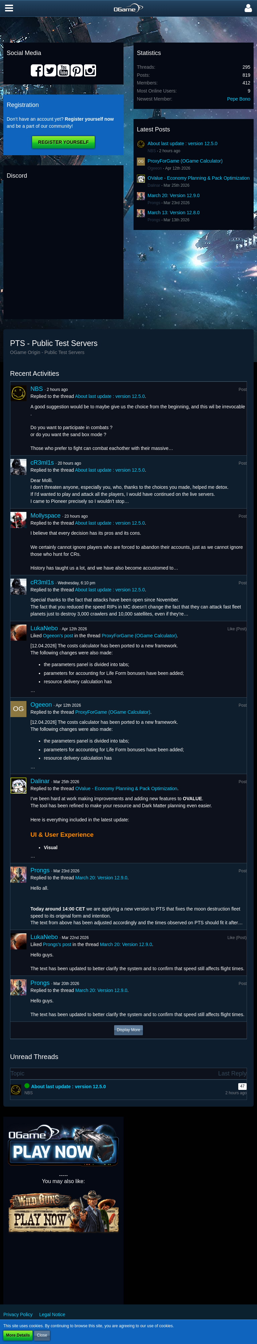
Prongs (154, 202)
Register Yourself (63, 142)
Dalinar (154, 185)
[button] (9, 8)
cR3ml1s (42, 462)
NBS (152, 151)
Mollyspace (45, 515)
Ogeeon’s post (58, 635)
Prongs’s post (57, 944)
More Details (18, 1335)
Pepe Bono (238, 99)
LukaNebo (44, 628)
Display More (128, 1030)
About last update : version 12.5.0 (183, 143)
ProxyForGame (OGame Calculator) (185, 161)
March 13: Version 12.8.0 (174, 212)
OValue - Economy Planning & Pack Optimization (199, 178)
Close (42, 1335)
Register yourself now (89, 119)
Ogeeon (155, 168)
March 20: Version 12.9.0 (174, 195)
